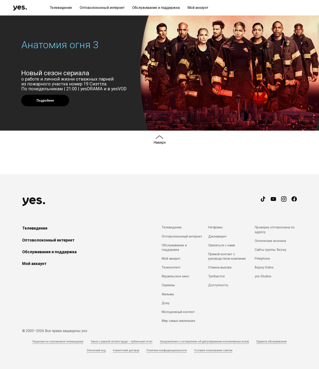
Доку (165, 303)
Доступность (218, 285)
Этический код (96, 350)
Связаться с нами (221, 245)
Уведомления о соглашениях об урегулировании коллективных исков (204, 341)
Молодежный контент (178, 312)
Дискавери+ (217, 236)
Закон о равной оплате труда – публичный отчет (121, 341)
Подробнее (45, 100)
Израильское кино (175, 276)
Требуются (216, 276)
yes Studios (263, 276)
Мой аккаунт (34, 263)
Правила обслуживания (271, 341)
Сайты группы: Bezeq (270, 250)
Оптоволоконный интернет (48, 240)
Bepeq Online (264, 267)
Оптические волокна (270, 241)
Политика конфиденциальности (166, 350)
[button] (159, 73)
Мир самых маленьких (178, 321)
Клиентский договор (126, 350)
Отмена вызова (219, 267)
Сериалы (168, 285)
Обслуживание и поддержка (49, 251)
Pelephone (262, 259)
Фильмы (168, 294)
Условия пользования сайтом (213, 350)
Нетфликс (215, 227)
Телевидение (34, 228)
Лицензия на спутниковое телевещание (57, 341)
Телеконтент (171, 267)
